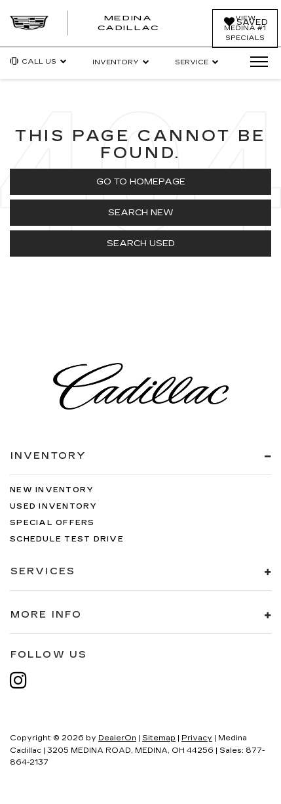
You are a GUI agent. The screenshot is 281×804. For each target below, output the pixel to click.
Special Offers (52, 522)
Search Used (141, 243)
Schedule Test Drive (67, 539)
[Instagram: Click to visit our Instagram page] (25, 680)
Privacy (196, 738)
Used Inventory (54, 506)
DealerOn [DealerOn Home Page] (117, 738)
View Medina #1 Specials (245, 28)
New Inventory (52, 490)
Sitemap (159, 738)
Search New (141, 212)
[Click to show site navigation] (255, 62)
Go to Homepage (140, 182)
